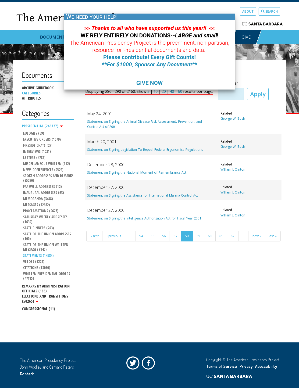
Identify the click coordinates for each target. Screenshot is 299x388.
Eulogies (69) (33, 133)
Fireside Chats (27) (38, 145)
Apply (258, 94)
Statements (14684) (38, 255)
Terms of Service (221, 366)
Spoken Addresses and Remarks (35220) (48, 178)
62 (233, 236)
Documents (54, 37)
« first (94, 236)
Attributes (31, 98)
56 (164, 236)
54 (141, 236)
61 (221, 236)
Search (269, 11)
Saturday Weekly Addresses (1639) (45, 219)
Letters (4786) (34, 157)
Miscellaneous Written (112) (46, 164)
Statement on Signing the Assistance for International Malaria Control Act (142, 195)
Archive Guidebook (37, 87)
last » (273, 236)
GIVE (246, 37)
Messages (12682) (36, 205)
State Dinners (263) (38, 228)
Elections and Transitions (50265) (45, 299)
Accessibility (266, 366)
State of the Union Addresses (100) (47, 236)
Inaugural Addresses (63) (43, 192)
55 (152, 236)
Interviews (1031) (37, 151)
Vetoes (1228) (33, 261)
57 (175, 236)
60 (210, 236)
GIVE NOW (149, 83)
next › (257, 236)
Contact (27, 373)
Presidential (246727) (42, 126)
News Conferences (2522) (43, 170)
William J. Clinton (233, 169)
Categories (31, 93)
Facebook (149, 364)
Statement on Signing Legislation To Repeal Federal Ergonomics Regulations (145, 149)
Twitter (134, 364)
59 (198, 236)
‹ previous (114, 236)
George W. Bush (233, 118)
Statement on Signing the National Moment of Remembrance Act (136, 172)
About (248, 11)
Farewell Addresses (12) (42, 186)
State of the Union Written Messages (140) (46, 247)
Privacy (246, 366)
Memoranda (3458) (38, 199)
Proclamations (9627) (40, 211)
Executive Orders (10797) (43, 139)
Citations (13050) (36, 268)
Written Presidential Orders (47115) (47, 276)
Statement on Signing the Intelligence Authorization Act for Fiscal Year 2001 (144, 218)
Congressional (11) (38, 308)
